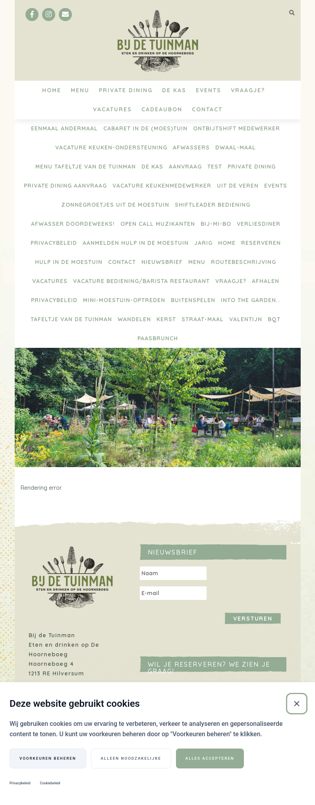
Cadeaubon (161, 109)
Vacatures (112, 109)
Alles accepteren (210, 758)
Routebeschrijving (243, 262)
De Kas (174, 90)
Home (51, 90)
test (214, 166)
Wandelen (134, 319)
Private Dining (126, 90)
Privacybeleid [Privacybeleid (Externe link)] (20, 784)
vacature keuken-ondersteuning (111, 147)
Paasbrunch (157, 338)
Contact (207, 109)
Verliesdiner (258, 223)
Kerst (166, 319)
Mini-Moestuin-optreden (124, 300)
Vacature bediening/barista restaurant (141, 281)
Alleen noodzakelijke (131, 758)
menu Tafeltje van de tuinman (85, 166)
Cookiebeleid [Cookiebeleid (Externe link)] (50, 784)
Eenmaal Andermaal (64, 128)
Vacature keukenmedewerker (161, 185)
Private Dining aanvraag (65, 185)
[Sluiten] (296, 703)
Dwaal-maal (235, 147)
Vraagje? (248, 90)
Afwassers (191, 147)
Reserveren (261, 242)
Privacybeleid (54, 242)
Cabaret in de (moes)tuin (145, 128)
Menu (80, 90)
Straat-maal (203, 319)
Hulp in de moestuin (68, 262)
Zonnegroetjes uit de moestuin (115, 204)
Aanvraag (185, 166)
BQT (274, 319)
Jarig (203, 242)
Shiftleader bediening (212, 204)
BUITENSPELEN (193, 300)
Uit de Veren (238, 185)
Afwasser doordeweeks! (73, 223)
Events (208, 90)
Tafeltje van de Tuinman (71, 319)
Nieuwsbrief (162, 262)
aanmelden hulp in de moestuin (136, 242)
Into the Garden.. (250, 300)
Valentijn (245, 319)
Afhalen (265, 281)
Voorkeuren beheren (47, 758)
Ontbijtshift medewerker (236, 128)
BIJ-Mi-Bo (216, 223)
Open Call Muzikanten (157, 223)
